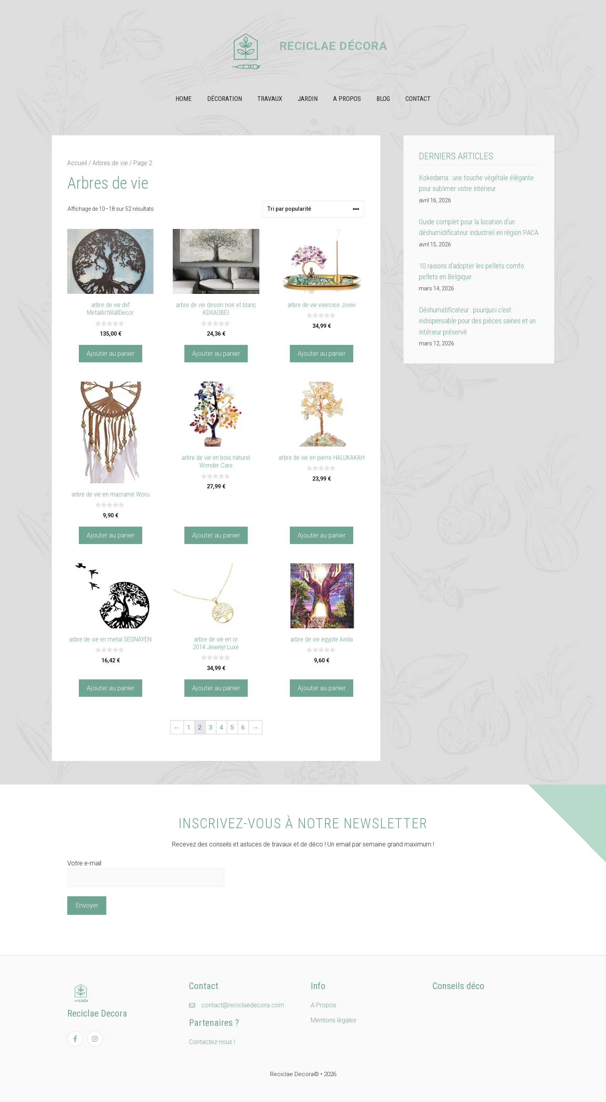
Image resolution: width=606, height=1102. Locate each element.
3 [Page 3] (211, 727)
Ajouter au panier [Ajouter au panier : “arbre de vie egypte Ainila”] (322, 688)
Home (183, 98)
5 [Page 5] (232, 727)
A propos (347, 98)
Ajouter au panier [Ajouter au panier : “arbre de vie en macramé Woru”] (110, 535)
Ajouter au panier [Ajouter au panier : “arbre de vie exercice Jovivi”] (322, 353)
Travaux (269, 98)
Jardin (308, 98)
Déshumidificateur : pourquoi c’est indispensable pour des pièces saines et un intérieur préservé (477, 320)
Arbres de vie (110, 163)
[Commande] (313, 209)
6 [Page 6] (243, 727)
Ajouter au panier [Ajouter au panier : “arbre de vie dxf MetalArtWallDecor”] (110, 353)
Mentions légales (333, 1020)
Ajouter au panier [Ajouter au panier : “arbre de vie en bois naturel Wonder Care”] (216, 535)
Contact (418, 98)
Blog (383, 98)
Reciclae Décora (333, 46)
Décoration (224, 98)
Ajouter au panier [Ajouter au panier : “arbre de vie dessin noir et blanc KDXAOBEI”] (216, 353)
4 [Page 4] (221, 727)
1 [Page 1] (189, 727)
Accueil (77, 163)
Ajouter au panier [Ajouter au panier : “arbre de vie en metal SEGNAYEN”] (110, 688)
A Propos (323, 1005)
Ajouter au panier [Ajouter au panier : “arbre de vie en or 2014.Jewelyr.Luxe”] (216, 688)
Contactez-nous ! (212, 1042)
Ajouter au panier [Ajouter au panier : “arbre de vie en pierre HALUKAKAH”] (322, 535)
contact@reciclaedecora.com (242, 1005)
